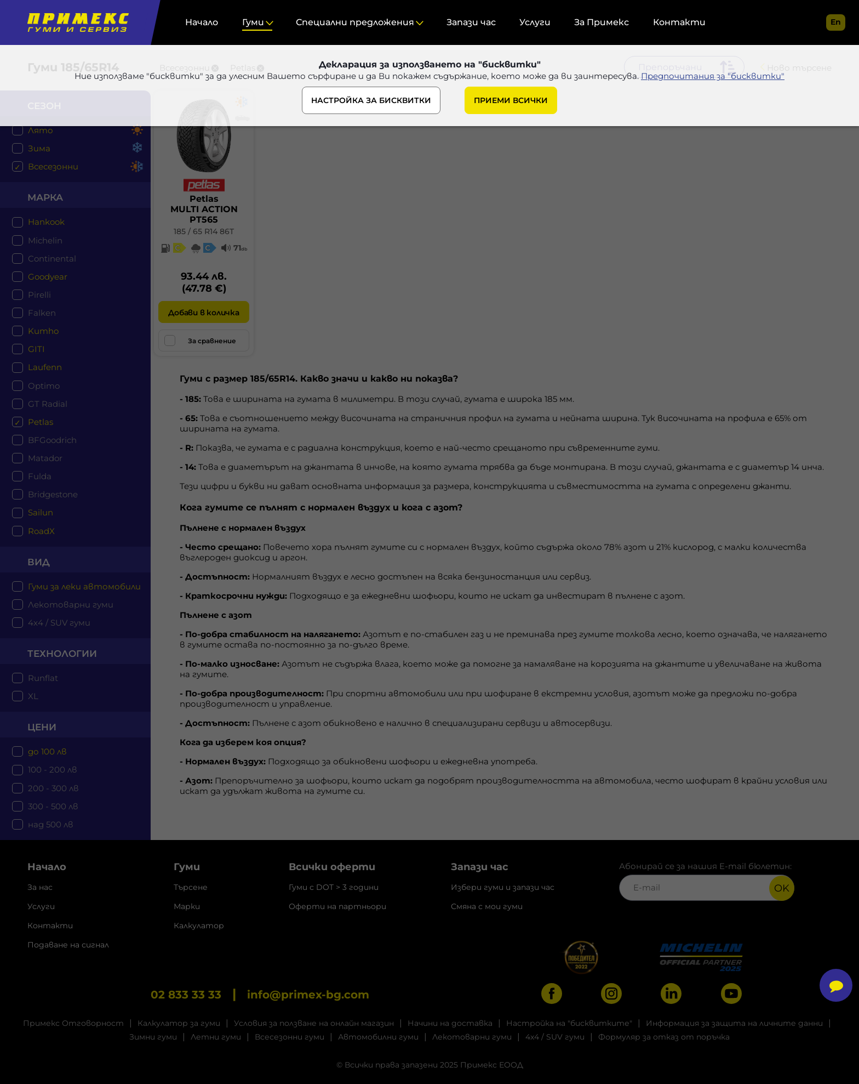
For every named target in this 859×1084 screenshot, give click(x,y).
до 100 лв (47, 751)
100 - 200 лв (52, 769)
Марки (187, 906)
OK (781, 888)
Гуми (253, 22)
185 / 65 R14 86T (204, 231)
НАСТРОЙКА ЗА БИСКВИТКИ (371, 100)
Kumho (43, 331)
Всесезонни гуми (289, 1037)
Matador (45, 458)
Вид (38, 562)
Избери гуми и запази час (502, 887)
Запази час (471, 22)
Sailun (40, 512)
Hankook (46, 222)
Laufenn (45, 367)
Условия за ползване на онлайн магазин (314, 1023)
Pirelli (39, 295)
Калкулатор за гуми (179, 1023)
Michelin (45, 240)
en (836, 22)
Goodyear (47, 276)
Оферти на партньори (337, 906)
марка (45, 197)
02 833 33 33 (186, 994)
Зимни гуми (153, 1037)
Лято (40, 130)
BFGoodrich (52, 440)
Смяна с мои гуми (487, 906)
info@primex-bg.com (308, 994)
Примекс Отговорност (73, 1023)
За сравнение (200, 340)
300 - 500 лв (53, 806)
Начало (201, 22)
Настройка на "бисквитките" (569, 1023)
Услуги (535, 22)
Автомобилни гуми (378, 1037)
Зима (39, 148)
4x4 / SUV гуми (59, 622)
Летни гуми (216, 1037)
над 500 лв (50, 824)
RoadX (41, 531)
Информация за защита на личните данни (734, 1023)
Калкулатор (199, 925)
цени (41, 727)
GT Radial (47, 404)
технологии (62, 653)
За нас (40, 887)
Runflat (43, 678)
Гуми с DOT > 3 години (334, 887)
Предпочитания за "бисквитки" (712, 76)
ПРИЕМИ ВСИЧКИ (511, 100)
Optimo (44, 386)
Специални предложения (355, 22)
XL (33, 696)
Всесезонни (53, 166)
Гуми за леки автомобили (84, 586)
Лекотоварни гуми (70, 604)
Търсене (191, 887)
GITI (36, 349)
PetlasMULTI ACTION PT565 (204, 209)
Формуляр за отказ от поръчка (664, 1037)
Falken (42, 313)
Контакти (679, 22)
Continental (52, 258)
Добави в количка (203, 312)
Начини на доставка (450, 1023)
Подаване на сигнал (68, 945)
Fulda (39, 476)
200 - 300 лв (53, 788)
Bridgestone (53, 494)
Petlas (40, 422)
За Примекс (601, 22)
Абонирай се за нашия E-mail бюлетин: (706, 881)
